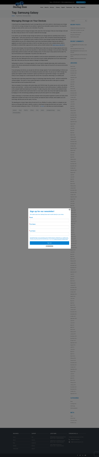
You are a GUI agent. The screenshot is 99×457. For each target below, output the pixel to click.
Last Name (32, 231)
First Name (33, 224)
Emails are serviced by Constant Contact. (61, 239)
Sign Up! (49, 243)
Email (31, 217)
